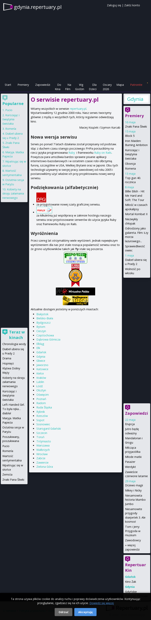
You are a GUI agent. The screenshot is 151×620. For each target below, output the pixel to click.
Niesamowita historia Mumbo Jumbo (135, 500)
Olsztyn (41, 390)
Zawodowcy (133, 540)
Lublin (40, 382)
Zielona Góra (44, 466)
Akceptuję (85, 612)
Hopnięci (8, 363)
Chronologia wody (14, 344)
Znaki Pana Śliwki (136, 126)
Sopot (40, 420)
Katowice (42, 369)
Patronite (136, 85)
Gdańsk (41, 352)
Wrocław (42, 454)
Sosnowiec (43, 424)
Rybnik (40, 412)
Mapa (120, 85)
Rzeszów (42, 416)
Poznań (41, 399)
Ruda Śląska (44, 407)
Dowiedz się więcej (101, 603)
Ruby (71, 152)
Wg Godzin (79, 87)
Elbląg (40, 344)
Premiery (23, 85)
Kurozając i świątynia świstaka (132, 154)
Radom (41, 403)
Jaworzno (42, 365)
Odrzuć (63, 612)
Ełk (38, 348)
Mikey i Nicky (133, 490)
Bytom (40, 327)
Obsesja (130, 163)
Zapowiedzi (42, 85)
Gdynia (40, 356)
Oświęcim (42, 394)
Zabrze (40, 458)
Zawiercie (42, 462)
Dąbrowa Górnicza (48, 339)
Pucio (8, 110)
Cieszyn (41, 331)
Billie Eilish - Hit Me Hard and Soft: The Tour (135, 195)
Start (8, 85)
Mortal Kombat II (136, 214)
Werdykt (130, 467)
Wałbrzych (43, 450)
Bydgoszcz (43, 322)
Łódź (39, 386)
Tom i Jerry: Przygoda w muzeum (132, 531)
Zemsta (7, 474)
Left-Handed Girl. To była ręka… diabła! (13, 409)
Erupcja (130, 424)
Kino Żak (130, 581)
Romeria (130, 168)
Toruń (40, 437)
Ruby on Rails (102, 152)
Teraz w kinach (17, 334)
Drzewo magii (134, 485)
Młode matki (133, 457)
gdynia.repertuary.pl (38, 6)
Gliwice (40, 361)
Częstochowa (45, 335)
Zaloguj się (114, 5)
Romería (10, 129)
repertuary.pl (78, 108)
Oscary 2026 (107, 87)
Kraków (41, 378)
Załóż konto (132, 5)
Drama (6, 358)
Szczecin (41, 433)
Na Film (68, 87)
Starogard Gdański (48, 428)
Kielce (40, 373)
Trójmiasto (43, 441)
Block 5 (129, 136)
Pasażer (130, 462)
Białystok (42, 314)
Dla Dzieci (93, 87)
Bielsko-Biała (44, 318)
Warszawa (43, 445)
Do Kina (58, 87)
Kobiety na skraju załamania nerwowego (13, 193)
